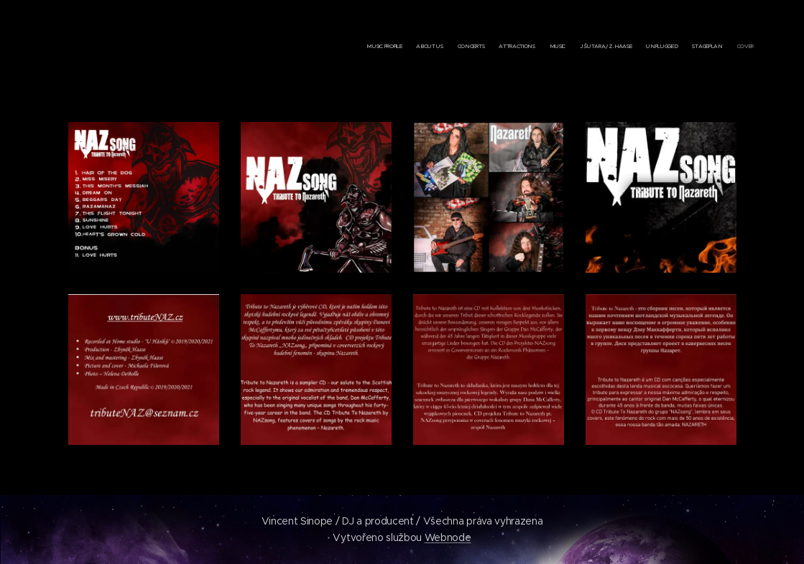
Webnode (448, 537)
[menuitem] (651, 47)
